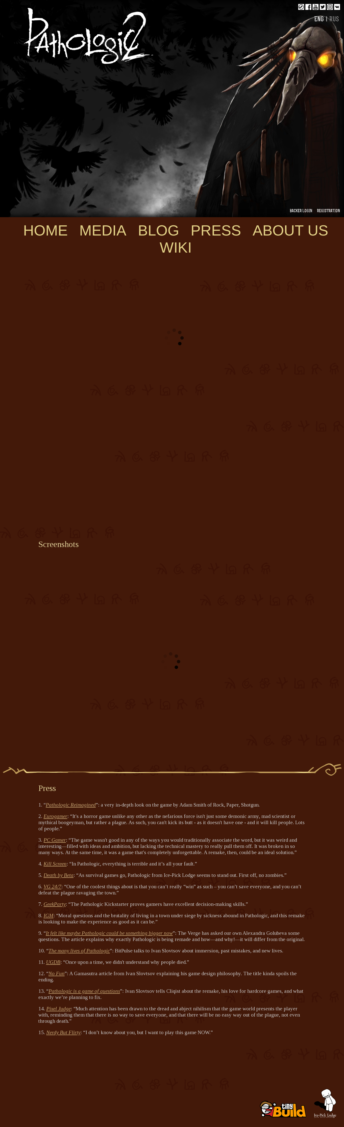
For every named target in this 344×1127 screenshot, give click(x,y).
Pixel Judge (58, 1009)
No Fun (57, 973)
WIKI (176, 247)
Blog (158, 230)
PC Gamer (55, 840)
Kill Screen (55, 864)
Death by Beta (59, 875)
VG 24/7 (52, 887)
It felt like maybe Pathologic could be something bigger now (109, 933)
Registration (328, 211)
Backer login (301, 211)
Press (216, 230)
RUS (334, 19)
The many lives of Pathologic (79, 951)
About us (290, 230)
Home (45, 230)
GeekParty (55, 904)
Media (102, 230)
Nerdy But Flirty (63, 1032)
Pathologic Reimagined (71, 805)
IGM (48, 915)
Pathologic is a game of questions (84, 991)
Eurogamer (55, 816)
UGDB (53, 962)
